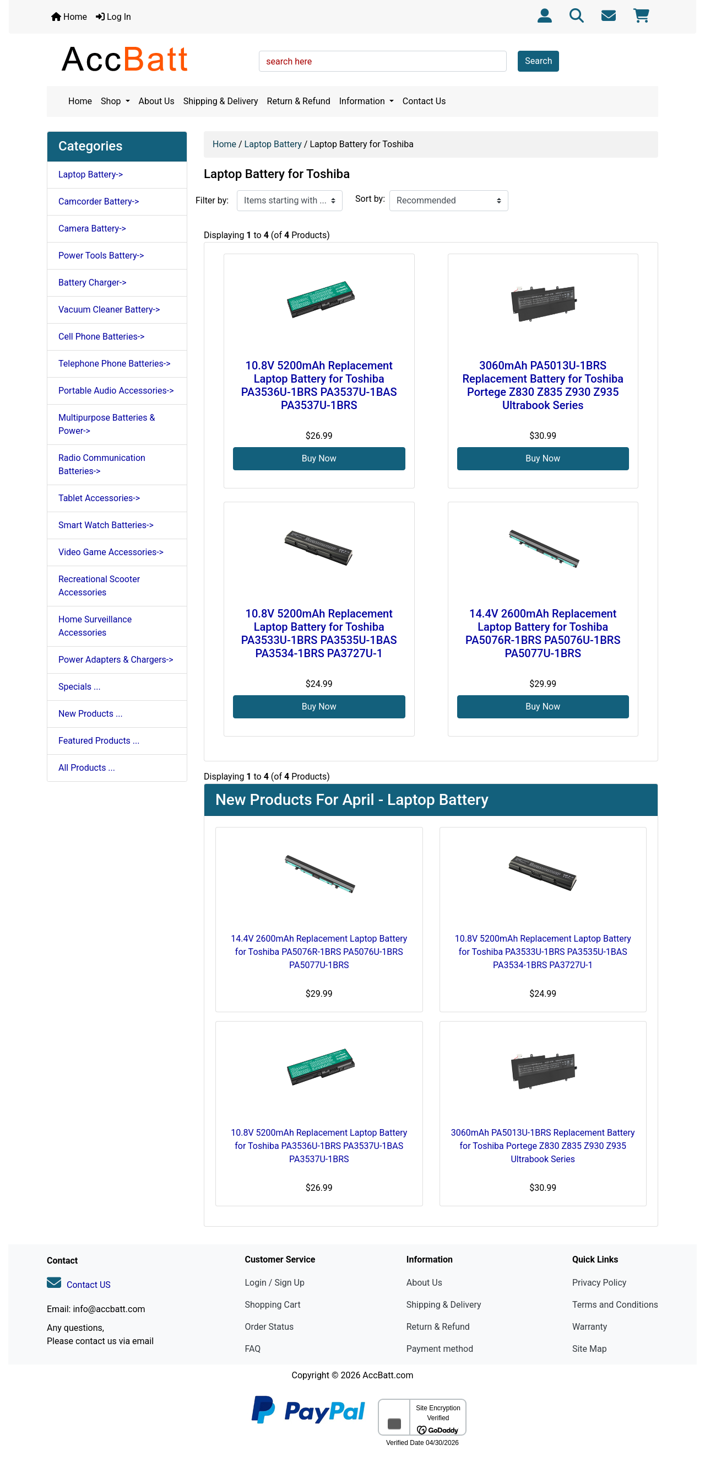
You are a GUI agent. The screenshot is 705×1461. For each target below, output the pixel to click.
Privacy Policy (599, 1282)
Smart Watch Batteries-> (106, 525)
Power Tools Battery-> (101, 255)
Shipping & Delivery (220, 101)
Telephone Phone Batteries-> (114, 363)
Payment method (439, 1349)
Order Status (269, 1327)
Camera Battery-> (92, 228)
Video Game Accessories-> (111, 552)
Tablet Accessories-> (99, 498)
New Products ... (90, 713)
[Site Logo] (149, 58)
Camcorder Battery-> (98, 201)
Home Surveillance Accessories (95, 626)
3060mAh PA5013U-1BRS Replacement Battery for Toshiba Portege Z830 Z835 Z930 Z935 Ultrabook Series (542, 385)
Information (363, 101)
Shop (112, 101)
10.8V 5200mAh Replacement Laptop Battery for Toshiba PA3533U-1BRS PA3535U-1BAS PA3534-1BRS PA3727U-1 (319, 633)
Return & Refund (298, 101)
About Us (157, 101)
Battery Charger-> (92, 282)
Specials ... (79, 686)
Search (538, 61)
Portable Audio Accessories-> (116, 390)
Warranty (590, 1327)
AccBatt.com (387, 1375)
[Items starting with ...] (290, 200)
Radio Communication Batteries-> (101, 464)
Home (69, 17)
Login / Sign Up (275, 1282)
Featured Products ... (99, 740)
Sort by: (370, 199)
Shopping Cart (272, 1304)
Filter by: (212, 200)
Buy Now (319, 458)
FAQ (253, 1349)
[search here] (383, 61)
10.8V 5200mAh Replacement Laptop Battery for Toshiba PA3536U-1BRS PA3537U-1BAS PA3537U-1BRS (319, 385)
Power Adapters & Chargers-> (115, 659)
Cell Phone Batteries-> (101, 336)
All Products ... (86, 767)
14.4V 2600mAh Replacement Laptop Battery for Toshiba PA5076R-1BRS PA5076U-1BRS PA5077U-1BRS (543, 633)
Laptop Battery (273, 144)
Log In (113, 17)
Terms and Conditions (615, 1304)
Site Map (589, 1349)
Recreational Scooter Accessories (99, 586)
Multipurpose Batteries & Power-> (106, 424)
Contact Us (424, 101)
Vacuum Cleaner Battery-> (109, 309)
